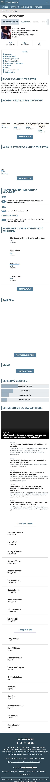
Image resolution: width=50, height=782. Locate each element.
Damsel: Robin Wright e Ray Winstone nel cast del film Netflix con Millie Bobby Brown (28, 503)
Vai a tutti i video (25, 371)
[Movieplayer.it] (12, 2)
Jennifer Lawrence (16, 706)
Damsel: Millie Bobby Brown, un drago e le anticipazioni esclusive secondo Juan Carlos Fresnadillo (26, 488)
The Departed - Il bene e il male (32, 124)
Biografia (8, 54)
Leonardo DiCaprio (16, 667)
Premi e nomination (11, 61)
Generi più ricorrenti (12, 70)
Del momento (26, 7)
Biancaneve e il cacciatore (19, 124)
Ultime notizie (10, 72)
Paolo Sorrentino (15, 600)
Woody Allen (13, 715)
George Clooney (15, 551)
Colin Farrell (13, 619)
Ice (2, 170)
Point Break (14, 263)
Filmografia (25, 22)
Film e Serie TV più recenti (14, 63)
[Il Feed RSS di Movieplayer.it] (32, 742)
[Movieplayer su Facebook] (17, 742)
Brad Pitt (11, 686)
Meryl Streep (13, 638)
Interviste (38, 7)
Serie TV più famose (12, 59)
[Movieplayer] (25, 739)
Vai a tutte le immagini (25, 355)
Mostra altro (25, 137)
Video (7, 68)
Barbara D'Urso (14, 561)
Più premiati (15, 7)
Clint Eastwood (14, 609)
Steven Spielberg (15, 677)
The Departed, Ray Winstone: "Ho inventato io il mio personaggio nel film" (28, 461)
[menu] (2, 2)
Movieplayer (5, 11)
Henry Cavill (13, 542)
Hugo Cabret (5, 123)
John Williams (14, 648)
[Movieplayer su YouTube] (29, 742)
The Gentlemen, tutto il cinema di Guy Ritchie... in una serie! (28, 445)
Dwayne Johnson (15, 532)
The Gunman (15, 276)
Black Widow (15, 251)
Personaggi (14, 11)
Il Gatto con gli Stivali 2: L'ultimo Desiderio (28, 238)
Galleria (8, 65)
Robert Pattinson (15, 571)
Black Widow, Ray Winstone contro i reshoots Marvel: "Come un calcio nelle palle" (27, 473)
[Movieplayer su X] (21, 742)
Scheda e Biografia (10, 22)
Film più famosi (10, 56)
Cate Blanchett (14, 580)
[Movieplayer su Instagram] (25, 742)
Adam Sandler (14, 725)
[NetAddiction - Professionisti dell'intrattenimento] (29, 768)
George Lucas (14, 590)
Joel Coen (12, 696)
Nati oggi (4, 7)
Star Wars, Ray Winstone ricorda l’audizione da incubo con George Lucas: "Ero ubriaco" (24, 436)
